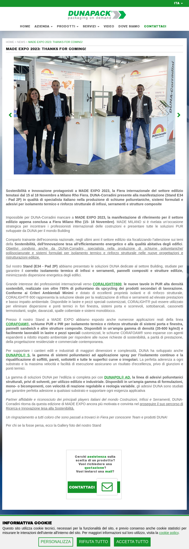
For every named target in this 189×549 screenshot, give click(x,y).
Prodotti (68, 26)
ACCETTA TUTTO (132, 542)
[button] (19, 115)
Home (25, 26)
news (21, 41)
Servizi (91, 26)
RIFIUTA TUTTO (93, 542)
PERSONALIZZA (56, 542)
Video (109, 26)
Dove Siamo (129, 26)
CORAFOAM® (17, 324)
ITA (178, 3)
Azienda (43, 26)
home (10, 41)
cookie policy (168, 533)
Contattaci (155, 26)
